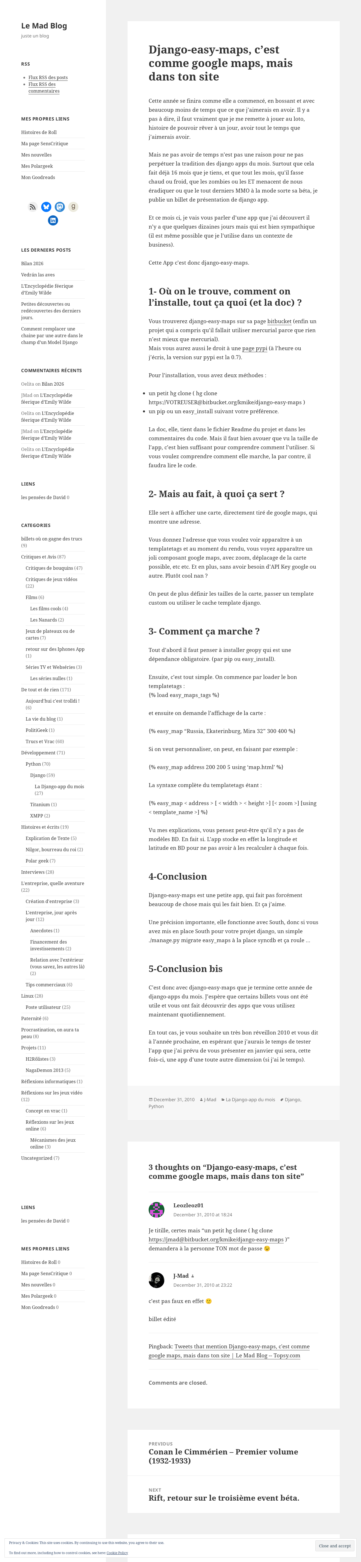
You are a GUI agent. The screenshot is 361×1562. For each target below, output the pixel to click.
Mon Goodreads (38, 177)
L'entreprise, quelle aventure (52, 883)
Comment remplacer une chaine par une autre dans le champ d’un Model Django (52, 335)
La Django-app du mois (59, 786)
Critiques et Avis (38, 557)
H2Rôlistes (37, 1059)
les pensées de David (43, 497)
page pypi (254, 348)
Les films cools (45, 608)
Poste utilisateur (43, 1007)
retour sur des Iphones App (55, 649)
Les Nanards (43, 620)
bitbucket (279, 321)
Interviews (33, 872)
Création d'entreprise (49, 901)
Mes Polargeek (37, 166)
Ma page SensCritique (44, 143)
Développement (38, 753)
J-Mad (210, 1099)
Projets (28, 1048)
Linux (27, 996)
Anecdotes (41, 931)
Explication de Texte (48, 838)
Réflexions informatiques (48, 1081)
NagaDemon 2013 (44, 1070)
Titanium (40, 804)
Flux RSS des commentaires (44, 87)
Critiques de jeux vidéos (51, 579)
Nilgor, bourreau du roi (51, 849)
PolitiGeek (37, 730)
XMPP (36, 816)
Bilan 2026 (32, 263)
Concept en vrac (43, 1111)
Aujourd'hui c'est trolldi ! (53, 701)
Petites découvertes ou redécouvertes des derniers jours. (51, 311)
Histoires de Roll (39, 132)
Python (33, 764)
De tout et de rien (40, 690)
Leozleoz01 (188, 1205)
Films (31, 597)
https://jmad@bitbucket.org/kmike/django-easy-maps (216, 1239)
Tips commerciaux (45, 985)
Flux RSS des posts (48, 77)
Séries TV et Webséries (50, 667)
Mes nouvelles (36, 155)
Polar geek (37, 861)
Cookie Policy (117, 1552)
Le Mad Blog (44, 25)
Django (37, 775)
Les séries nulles (47, 678)
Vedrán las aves (38, 275)
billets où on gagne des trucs (51, 539)
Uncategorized (36, 1158)
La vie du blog (41, 719)
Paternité (31, 1018)
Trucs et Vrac (40, 741)
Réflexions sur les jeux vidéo (51, 1093)
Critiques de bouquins (49, 568)
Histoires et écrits (40, 827)
